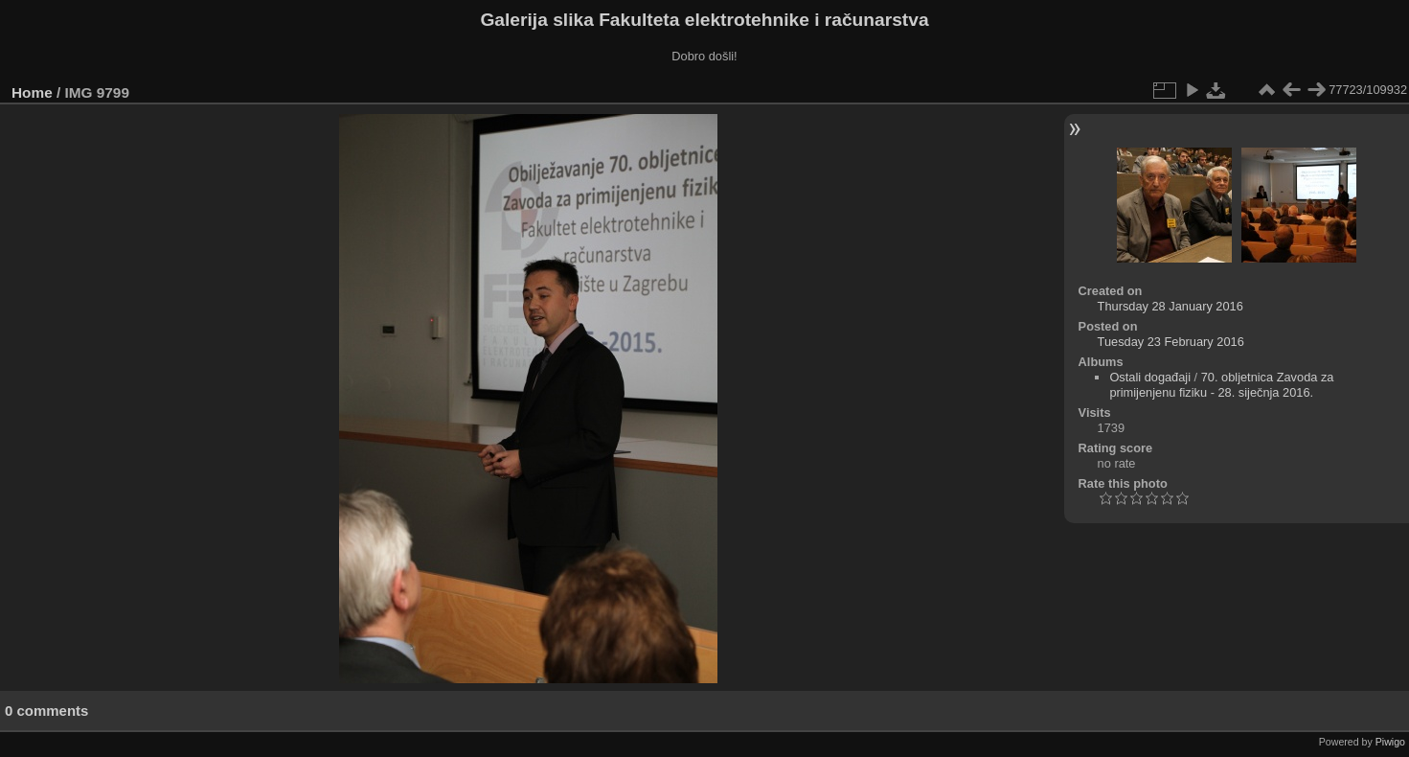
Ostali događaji (1150, 377)
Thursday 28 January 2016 (1170, 306)
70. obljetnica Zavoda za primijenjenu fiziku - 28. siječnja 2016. (1221, 385)
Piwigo (1390, 741)
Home (32, 92)
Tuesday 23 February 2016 (1171, 341)
